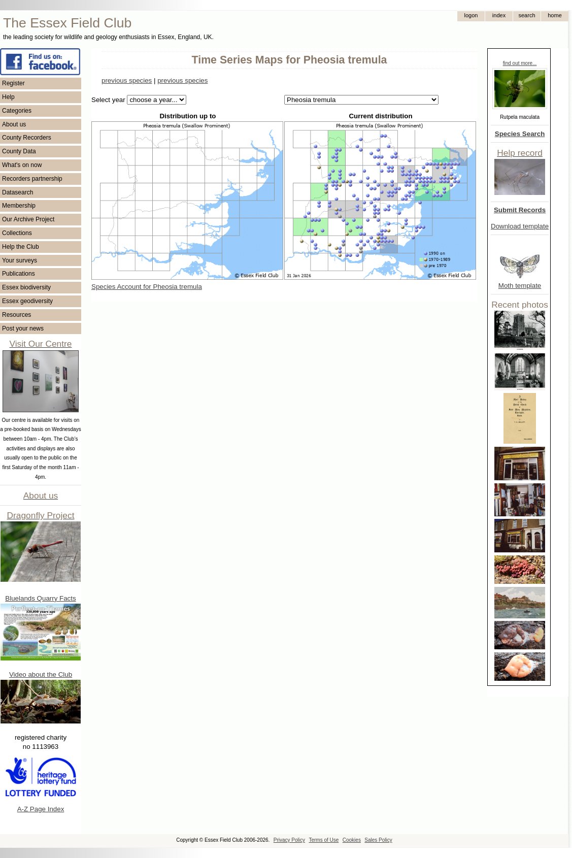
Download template (520, 226)
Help (8, 97)
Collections (17, 233)
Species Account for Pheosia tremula (146, 286)
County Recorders (26, 137)
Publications (18, 273)
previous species (127, 80)
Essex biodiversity (26, 287)
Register (13, 83)
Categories (16, 110)
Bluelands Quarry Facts (40, 598)
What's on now (22, 165)
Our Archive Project (28, 219)
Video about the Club (40, 674)
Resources (16, 314)
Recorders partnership (32, 178)
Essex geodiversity (27, 301)
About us (14, 124)
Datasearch (17, 192)
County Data (19, 151)
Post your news (23, 328)
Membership (19, 205)
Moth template (519, 285)
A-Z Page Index (40, 809)
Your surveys (19, 260)
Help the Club (20, 246)
